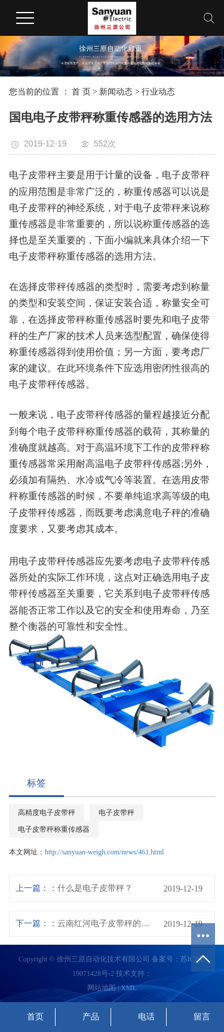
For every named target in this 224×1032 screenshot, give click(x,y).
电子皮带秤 (116, 812)
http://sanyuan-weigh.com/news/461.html (104, 852)
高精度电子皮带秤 (46, 812)
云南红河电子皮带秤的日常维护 (105, 923)
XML (129, 988)
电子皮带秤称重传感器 (54, 829)
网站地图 (101, 988)
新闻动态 (116, 91)
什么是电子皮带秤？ (95, 888)
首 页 (81, 91)
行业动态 (158, 91)
